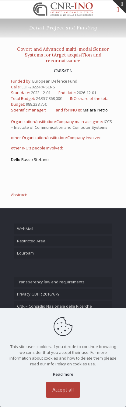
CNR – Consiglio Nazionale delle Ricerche (54, 306)
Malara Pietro (95, 110)
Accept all (63, 389)
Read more (63, 374)
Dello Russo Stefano (30, 159)
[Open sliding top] (119, 7)
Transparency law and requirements (51, 282)
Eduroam (25, 253)
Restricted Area (31, 241)
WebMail (25, 228)
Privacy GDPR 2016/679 (38, 294)
